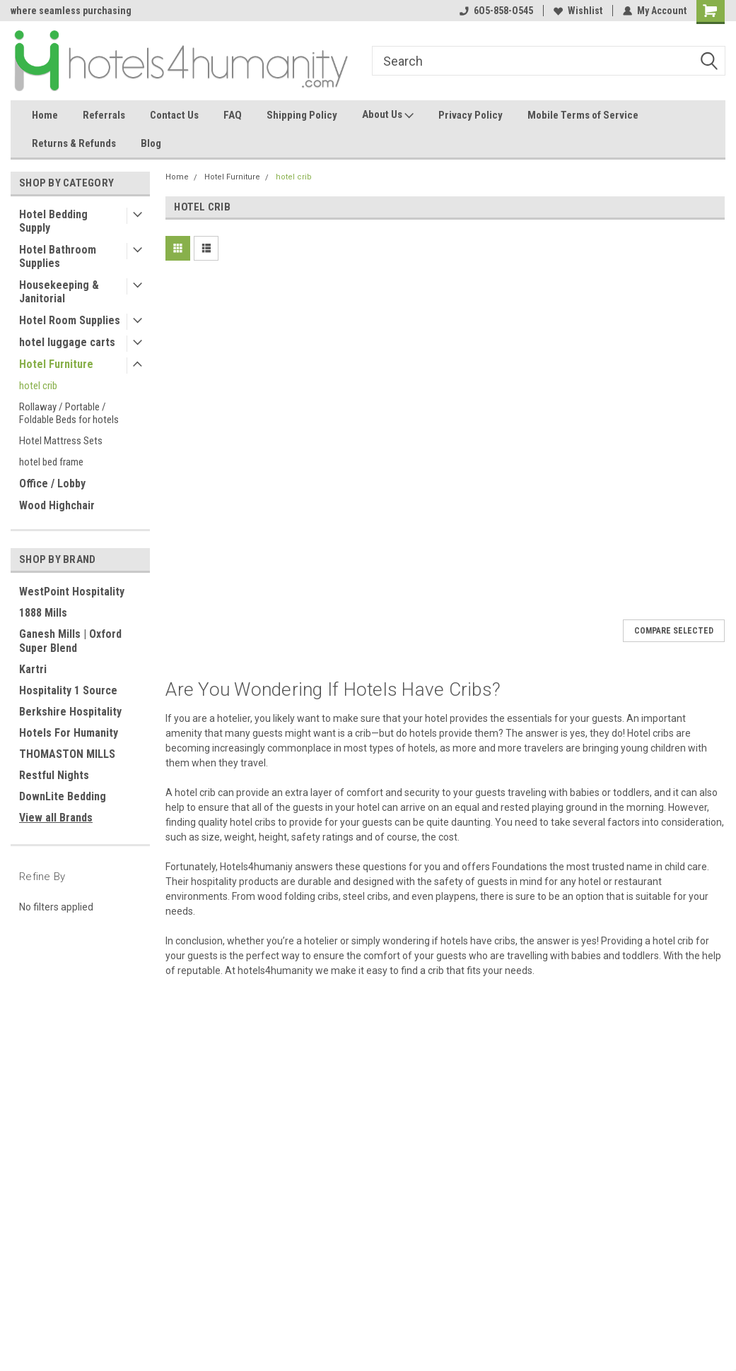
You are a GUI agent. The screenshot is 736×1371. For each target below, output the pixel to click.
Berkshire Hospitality (70, 711)
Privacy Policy (470, 115)
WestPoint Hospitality (71, 591)
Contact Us (174, 115)
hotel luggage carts (67, 342)
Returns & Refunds (74, 143)
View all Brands (56, 817)
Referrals (104, 115)
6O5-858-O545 (496, 10)
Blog (151, 143)
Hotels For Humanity (68, 733)
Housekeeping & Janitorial (59, 291)
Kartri (33, 669)
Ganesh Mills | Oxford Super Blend (70, 641)
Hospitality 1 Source (68, 690)
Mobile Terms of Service (582, 115)
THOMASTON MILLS (67, 754)
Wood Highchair (57, 505)
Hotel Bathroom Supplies (57, 256)
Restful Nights (54, 775)
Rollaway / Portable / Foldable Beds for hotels (69, 413)
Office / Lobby (52, 483)
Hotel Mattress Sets (61, 440)
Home (45, 115)
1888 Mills (43, 612)
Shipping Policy (302, 115)
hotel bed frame (51, 462)
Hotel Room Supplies (69, 320)
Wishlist (578, 10)
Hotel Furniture (56, 364)
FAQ (232, 115)
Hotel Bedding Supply (53, 221)
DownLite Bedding (62, 796)
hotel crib (38, 385)
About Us (388, 115)
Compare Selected (673, 631)
